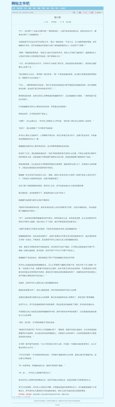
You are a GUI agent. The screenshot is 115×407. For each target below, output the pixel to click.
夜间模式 (99, 12)
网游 (43, 8)
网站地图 (57, 405)
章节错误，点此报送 (25, 394)
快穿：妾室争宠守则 (24, 12)
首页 (13, 8)
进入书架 (68, 22)
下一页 (62, 22)
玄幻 (25, 8)
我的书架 (19, 8)
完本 (57, 8)
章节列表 (53, 22)
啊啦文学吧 (20, 3)
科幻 (48, 8)
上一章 (46, 22)
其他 (52, 8)
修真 (30, 8)
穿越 (39, 8)
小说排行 (62, 8)
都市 (34, 8)
